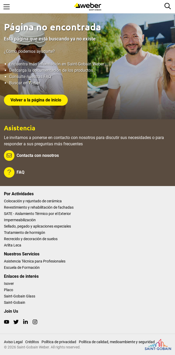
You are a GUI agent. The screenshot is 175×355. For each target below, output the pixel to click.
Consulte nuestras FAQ (30, 76)
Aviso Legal (13, 342)
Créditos (32, 342)
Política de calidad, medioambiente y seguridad (117, 342)
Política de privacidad (59, 342)
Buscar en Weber (24, 82)
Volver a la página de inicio (36, 99)
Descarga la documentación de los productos (51, 70)
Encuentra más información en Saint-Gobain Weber (56, 63)
